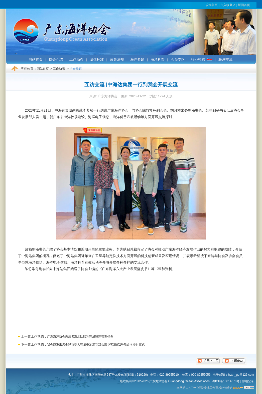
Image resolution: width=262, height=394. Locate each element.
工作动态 (59, 68)
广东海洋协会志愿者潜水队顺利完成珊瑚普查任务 (80, 336)
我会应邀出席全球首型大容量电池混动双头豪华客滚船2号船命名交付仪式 (96, 344)
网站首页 (43, 68)
